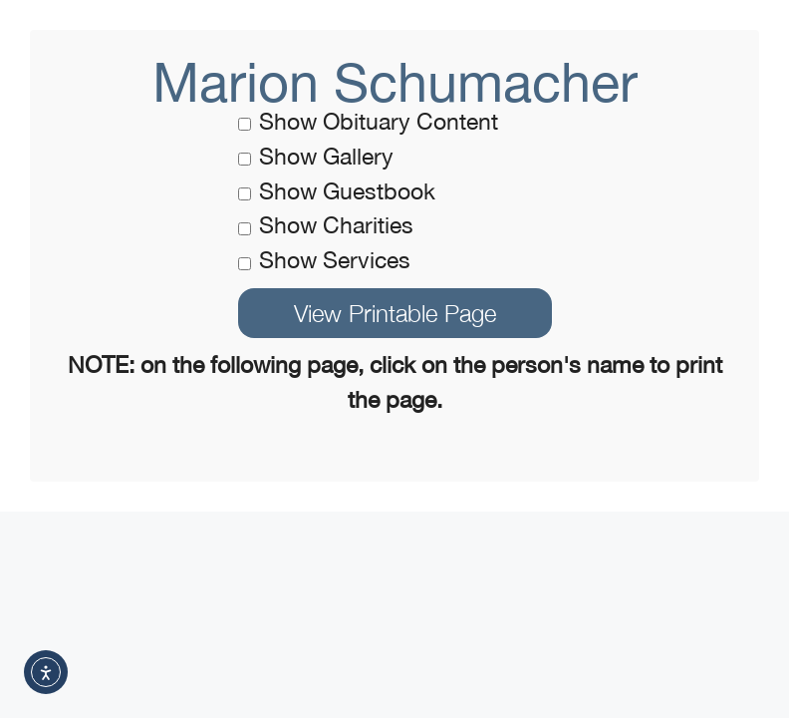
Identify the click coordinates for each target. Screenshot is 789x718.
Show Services (324, 259)
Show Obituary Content (368, 121)
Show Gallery (316, 156)
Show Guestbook (336, 191)
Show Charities (325, 224)
